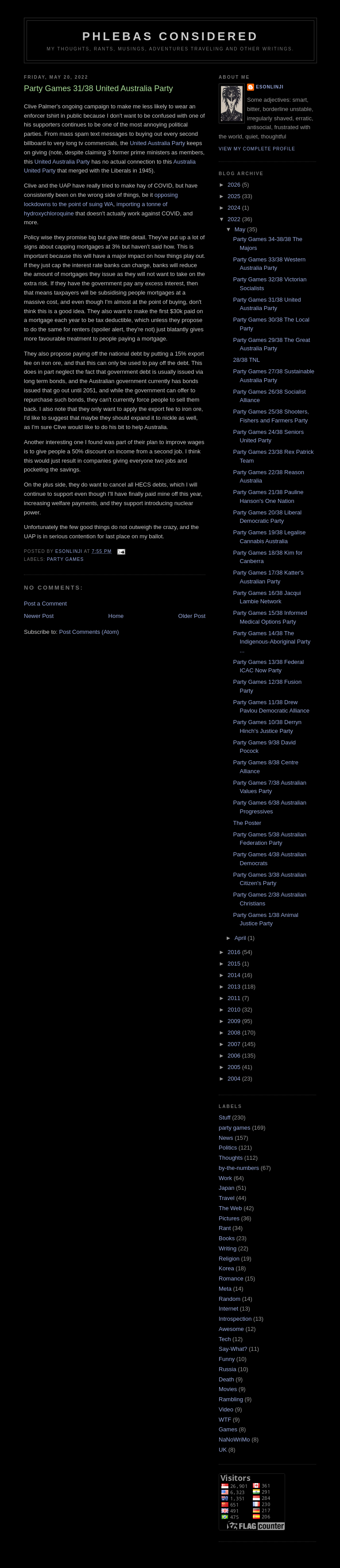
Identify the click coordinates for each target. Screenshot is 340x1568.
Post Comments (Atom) (89, 632)
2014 (235, 975)
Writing (227, 1248)
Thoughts (231, 1157)
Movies (228, 1389)
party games (65, 559)
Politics (228, 1147)
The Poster (247, 823)
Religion (229, 1258)
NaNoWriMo (234, 1439)
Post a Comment (45, 603)
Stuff (225, 1117)
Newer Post (39, 616)
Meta (225, 1288)
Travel (227, 1198)
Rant (225, 1228)
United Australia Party (157, 143)
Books (227, 1238)
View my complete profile (257, 148)
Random (229, 1299)
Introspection (235, 1318)
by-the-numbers (239, 1168)
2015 (235, 963)
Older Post (191, 616)
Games (228, 1429)
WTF (225, 1419)
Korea (226, 1268)
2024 (235, 207)
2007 (235, 1044)
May (241, 229)
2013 (235, 986)
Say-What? (233, 1349)
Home (116, 616)
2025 (235, 196)
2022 (235, 219)
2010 (235, 1009)
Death (226, 1379)
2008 (235, 1032)
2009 (235, 1021)
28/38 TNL (246, 360)
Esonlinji (270, 86)
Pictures (229, 1218)
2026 (235, 184)
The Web (230, 1208)
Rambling (231, 1399)
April (241, 938)
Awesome (231, 1329)
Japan (226, 1188)
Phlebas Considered (170, 36)
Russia (227, 1369)
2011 (235, 998)
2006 (235, 1055)
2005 (235, 1067)
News (226, 1138)
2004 (235, 1078)
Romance (231, 1278)
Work (225, 1178)
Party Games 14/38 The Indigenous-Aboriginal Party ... (271, 642)
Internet (228, 1308)
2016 (235, 952)
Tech (225, 1339)
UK (223, 1449)
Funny (227, 1359)
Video (226, 1409)
